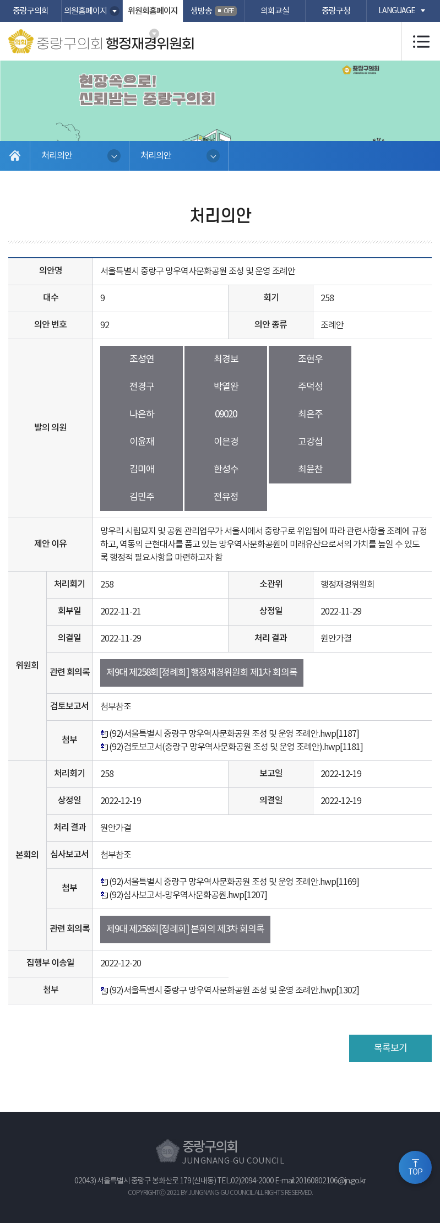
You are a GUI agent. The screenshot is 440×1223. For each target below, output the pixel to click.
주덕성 (310, 387)
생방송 (214, 11)
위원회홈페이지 (153, 11)
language (396, 11)
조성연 (141, 359)
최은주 (310, 414)
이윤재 (141, 442)
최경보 (226, 359)
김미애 (141, 469)
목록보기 (390, 1048)
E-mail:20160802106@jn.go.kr (320, 1181)
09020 (226, 414)
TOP (415, 1172)
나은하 (141, 414)
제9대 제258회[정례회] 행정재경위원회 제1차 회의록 (201, 672)
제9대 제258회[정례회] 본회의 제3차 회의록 (185, 929)
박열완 (226, 387)
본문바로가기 (0, 0)
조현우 (310, 359)
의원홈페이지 (85, 11)
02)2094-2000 (252, 1181)
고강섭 (310, 442)
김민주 (141, 497)
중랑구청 (336, 11)
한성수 (226, 469)
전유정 (226, 497)
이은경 (226, 442)
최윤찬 (310, 469)
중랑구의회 (30, 11)
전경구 (141, 387)
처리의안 (56, 156)
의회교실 (274, 11)
